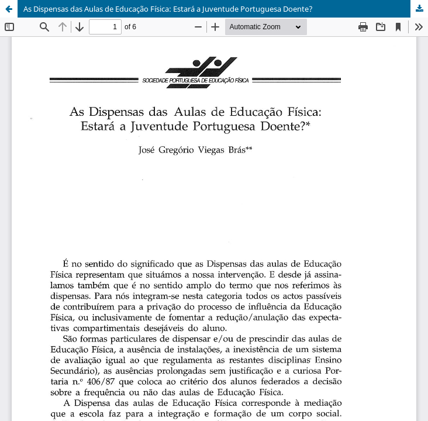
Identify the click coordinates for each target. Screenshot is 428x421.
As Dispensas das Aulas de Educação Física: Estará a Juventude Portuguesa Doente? (168, 9)
